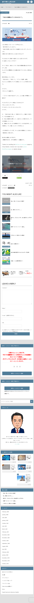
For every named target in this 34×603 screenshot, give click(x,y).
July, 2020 (4, 549)
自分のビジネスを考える (7, 572)
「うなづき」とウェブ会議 (13, 468)
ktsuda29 (5, 23)
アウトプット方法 (6, 239)
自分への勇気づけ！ (15, 244)
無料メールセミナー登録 (17, 373)
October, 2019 (5, 563)
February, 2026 (5, 511)
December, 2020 (5, 534)
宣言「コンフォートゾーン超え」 (18, 227)
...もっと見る (17, 444)
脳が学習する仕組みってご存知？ (13, 458)
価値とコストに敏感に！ (28, 458)
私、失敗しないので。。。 (16, 210)
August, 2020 (5, 546)
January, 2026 (5, 514)
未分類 (6, 213)
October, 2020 (5, 540)
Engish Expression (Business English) (10, 592)
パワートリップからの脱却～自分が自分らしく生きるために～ (28, 479)
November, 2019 (5, 560)
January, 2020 (5, 555)
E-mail (3, 315)
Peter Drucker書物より (7, 586)
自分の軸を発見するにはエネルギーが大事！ (20, 253)
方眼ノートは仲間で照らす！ (17, 261)
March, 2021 (4, 529)
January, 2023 (5, 520)
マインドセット (5, 12)
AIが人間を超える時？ (28, 468)
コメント (11, 185)
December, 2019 (5, 558)
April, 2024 (4, 517)
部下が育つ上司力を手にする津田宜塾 (8, 3)
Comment (4, 288)
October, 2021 (5, 523)
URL (3, 322)
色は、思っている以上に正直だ (17, 202)
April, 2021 (4, 526)
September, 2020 (6, 543)
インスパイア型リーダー (6, 222)
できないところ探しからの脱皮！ (18, 236)
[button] (28, 2)
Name (3, 308)
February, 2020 (5, 552)
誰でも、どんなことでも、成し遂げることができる (21, 219)
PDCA (3, 589)
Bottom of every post (21, 144)
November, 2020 (5, 537)
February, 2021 (5, 532)
